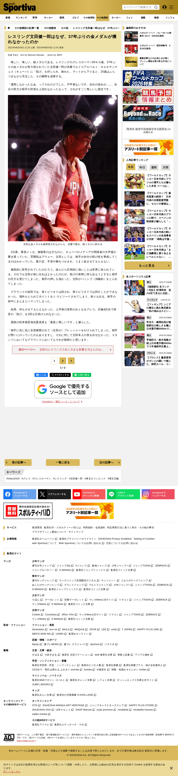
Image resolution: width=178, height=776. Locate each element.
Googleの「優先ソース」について (62, 401)
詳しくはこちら (12, 771)
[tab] (35, 17)
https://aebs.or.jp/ (26, 741)
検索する (155, 7)
